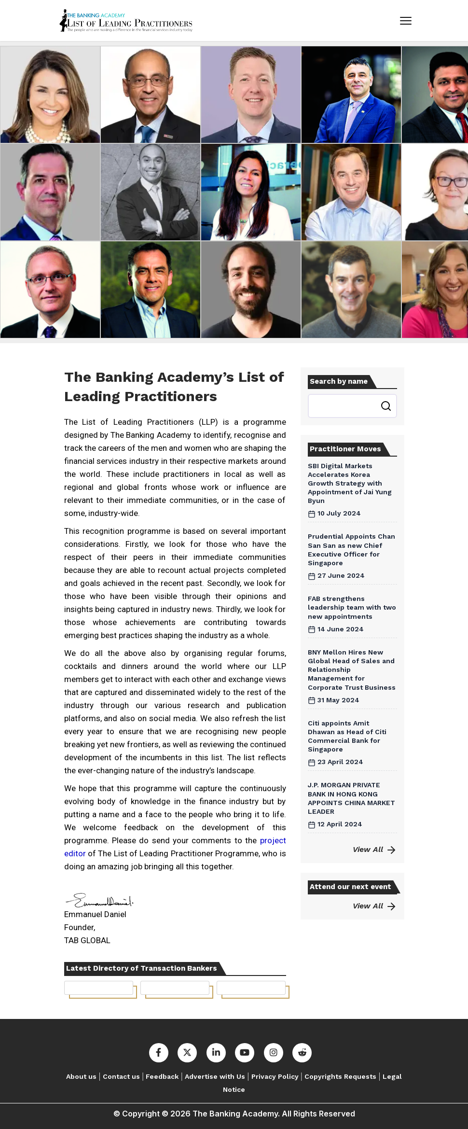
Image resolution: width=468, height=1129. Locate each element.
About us (81, 1076)
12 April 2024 (335, 824)
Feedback (162, 1076)
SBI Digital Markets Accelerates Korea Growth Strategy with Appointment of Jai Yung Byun (350, 483)
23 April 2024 (335, 762)
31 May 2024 (333, 700)
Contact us (121, 1076)
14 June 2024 (336, 629)
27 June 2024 (336, 575)
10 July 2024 (334, 513)
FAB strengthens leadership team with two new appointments (352, 607)
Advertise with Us (215, 1076)
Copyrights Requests (340, 1076)
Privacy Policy (275, 1076)
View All (375, 849)
